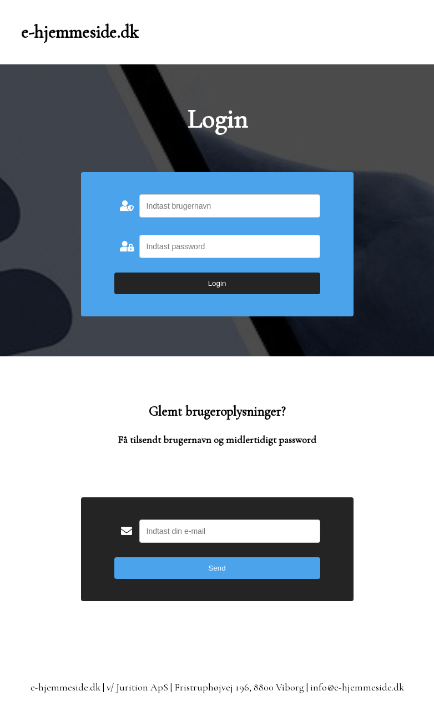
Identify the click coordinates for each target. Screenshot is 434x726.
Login (217, 283)
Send (216, 568)
